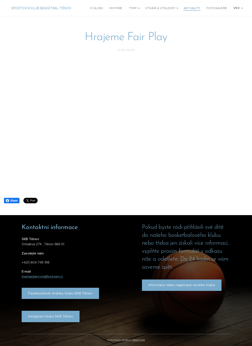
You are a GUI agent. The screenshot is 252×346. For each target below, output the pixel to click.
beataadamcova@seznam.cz (42, 277)
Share (12, 200)
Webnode (138, 340)
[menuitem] (105, 8)
